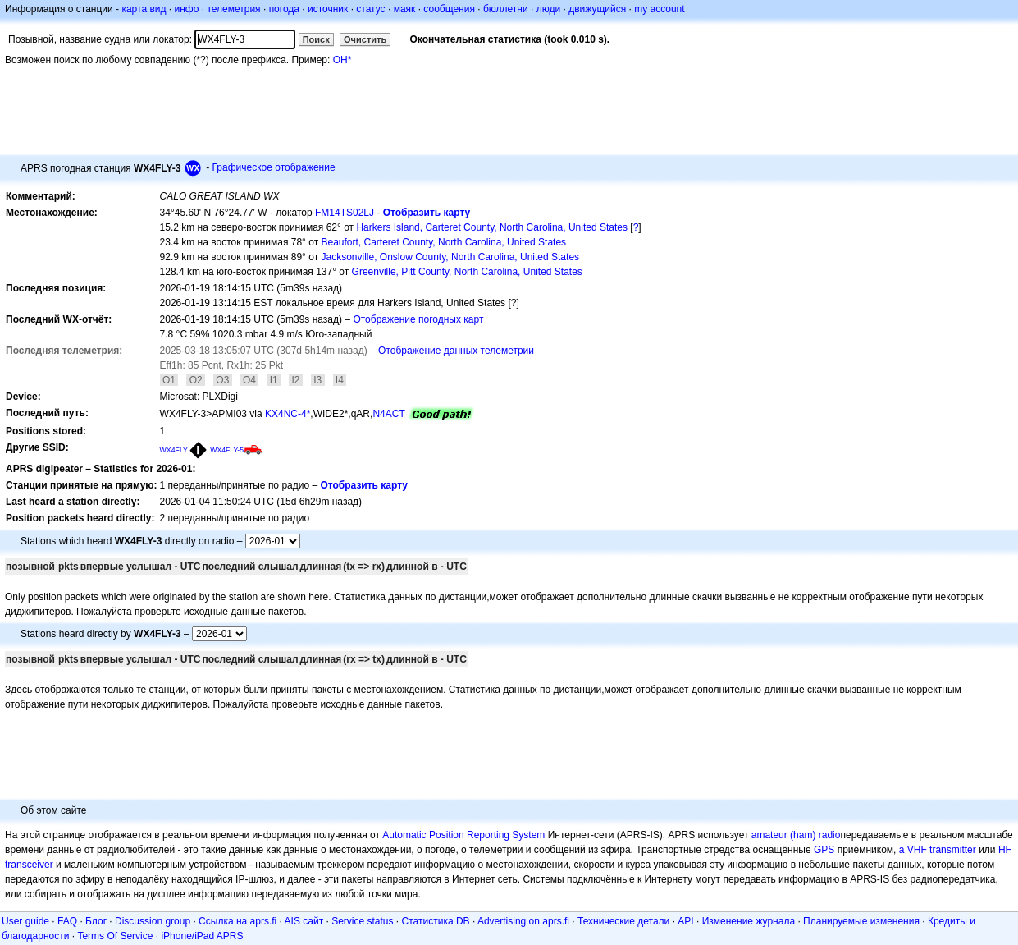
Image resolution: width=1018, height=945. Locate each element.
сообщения (449, 9)
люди (548, 9)
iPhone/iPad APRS (202, 936)
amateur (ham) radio (796, 835)
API (685, 921)
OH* (342, 60)
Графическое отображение (274, 167)
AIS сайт (304, 921)
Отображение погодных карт (418, 319)
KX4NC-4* (287, 414)
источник (328, 9)
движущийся (597, 9)
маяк (405, 9)
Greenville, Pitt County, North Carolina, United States (467, 272)
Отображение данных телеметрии (456, 350)
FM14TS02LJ (344, 212)
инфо (186, 9)
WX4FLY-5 (227, 450)
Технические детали (623, 921)
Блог (96, 921)
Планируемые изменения (861, 921)
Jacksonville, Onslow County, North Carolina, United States (450, 257)
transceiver (29, 864)
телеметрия (233, 9)
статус (370, 9)
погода (284, 9)
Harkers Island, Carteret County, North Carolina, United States (492, 227)
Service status (362, 921)
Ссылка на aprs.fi (237, 921)
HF (1004, 850)
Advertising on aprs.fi (523, 921)
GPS (824, 850)
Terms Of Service (115, 936)
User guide (25, 921)
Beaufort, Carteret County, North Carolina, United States (443, 242)
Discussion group (152, 921)
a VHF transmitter (937, 850)
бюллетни (505, 9)
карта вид (143, 9)
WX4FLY (174, 450)
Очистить (365, 39)
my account (659, 9)
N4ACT (388, 414)
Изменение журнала (748, 921)
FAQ (67, 921)
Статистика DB (436, 921)
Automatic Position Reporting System (463, 835)
